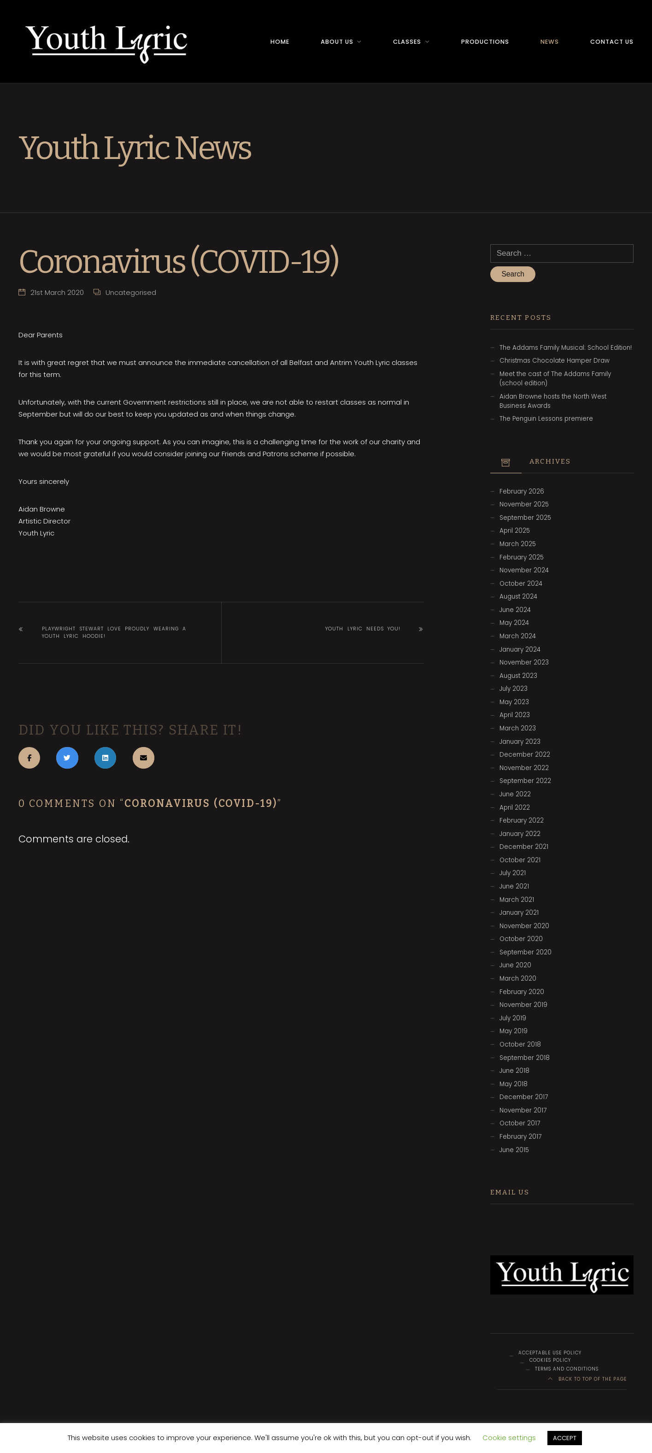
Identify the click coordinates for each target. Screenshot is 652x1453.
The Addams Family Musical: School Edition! (565, 348)
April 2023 (514, 716)
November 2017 (522, 1110)
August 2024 (518, 597)
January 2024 (519, 650)
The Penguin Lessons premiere (546, 419)
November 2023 (524, 663)
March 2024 (517, 636)
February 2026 (521, 492)
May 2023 (514, 702)
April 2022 (514, 808)
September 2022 (525, 781)
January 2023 (519, 742)
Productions (485, 42)
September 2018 (524, 1058)
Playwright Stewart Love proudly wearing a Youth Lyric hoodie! (114, 632)
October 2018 (520, 1045)
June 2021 (514, 886)
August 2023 (518, 676)
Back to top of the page (587, 1379)
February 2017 (520, 1137)
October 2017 (519, 1124)
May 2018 (513, 1084)
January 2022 (519, 834)
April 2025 (514, 531)
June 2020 (515, 966)
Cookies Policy (550, 1360)
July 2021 (512, 874)
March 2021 (516, 900)
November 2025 (524, 504)
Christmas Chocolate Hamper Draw (554, 361)
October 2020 (521, 939)
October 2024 (520, 584)
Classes (407, 42)
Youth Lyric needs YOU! (362, 628)
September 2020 (525, 952)
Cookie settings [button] (509, 1437)
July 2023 (513, 689)
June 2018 (514, 1071)
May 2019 (513, 1031)
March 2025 (517, 544)
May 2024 (514, 623)
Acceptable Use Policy (550, 1353)
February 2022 (521, 821)
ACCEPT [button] (564, 1438)
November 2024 (524, 570)
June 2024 (515, 610)
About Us (337, 42)
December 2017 (523, 1097)
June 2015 (514, 1150)
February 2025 (521, 557)
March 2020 (517, 979)
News (549, 42)
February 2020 (521, 992)
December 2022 (524, 755)
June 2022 (515, 794)
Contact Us (612, 42)
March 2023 (517, 728)
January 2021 (519, 913)
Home (279, 42)
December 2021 (523, 847)
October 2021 (519, 860)
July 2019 (512, 1018)
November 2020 (524, 926)
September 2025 (525, 518)
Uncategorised (131, 291)
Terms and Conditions (567, 1369)
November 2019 (523, 1005)
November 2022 (524, 768)
